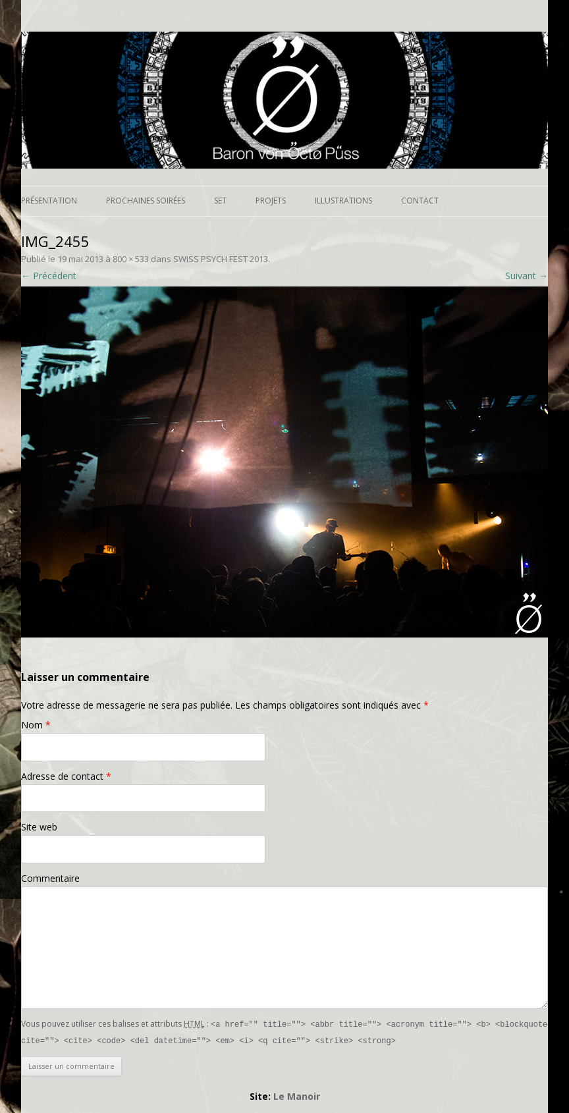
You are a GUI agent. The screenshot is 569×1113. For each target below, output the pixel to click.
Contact (420, 200)
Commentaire (50, 878)
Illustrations (343, 200)
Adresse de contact (66, 776)
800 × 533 (131, 259)
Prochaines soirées (145, 200)
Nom (36, 725)
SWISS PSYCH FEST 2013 (220, 259)
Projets (271, 200)
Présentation (49, 200)
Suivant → (526, 275)
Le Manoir (296, 1095)
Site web (39, 827)
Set (220, 200)
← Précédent (48, 275)
